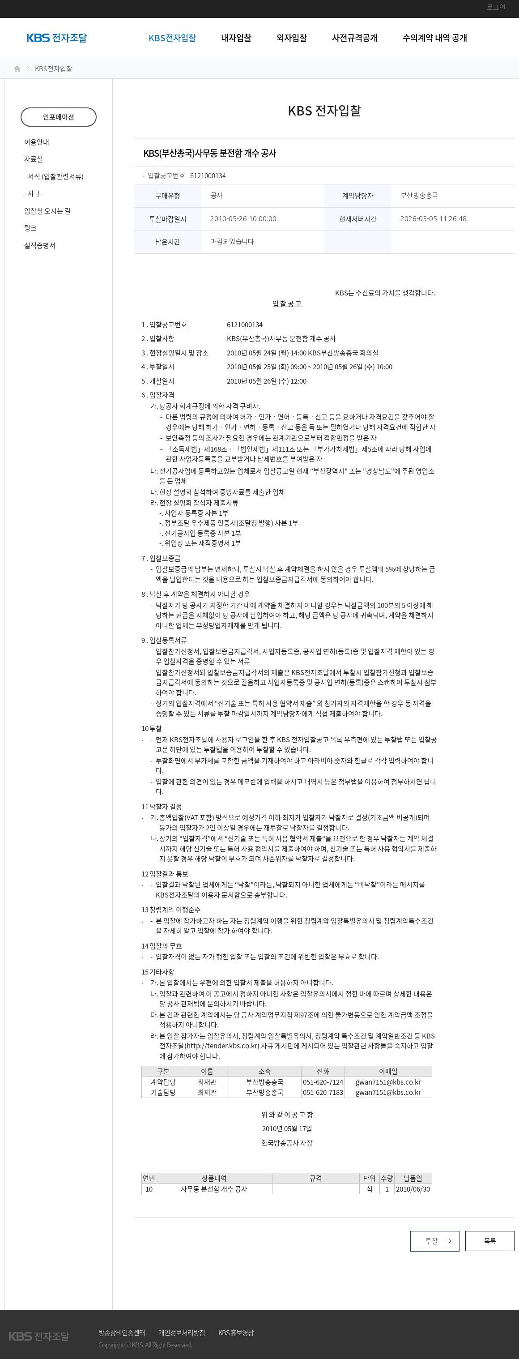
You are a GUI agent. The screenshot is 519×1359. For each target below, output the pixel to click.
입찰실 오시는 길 (47, 211)
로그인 (496, 7)
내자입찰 (236, 37)
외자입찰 (292, 37)
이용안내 (36, 142)
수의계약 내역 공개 (435, 37)
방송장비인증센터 (121, 1333)
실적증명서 (39, 245)
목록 (490, 1241)
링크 (30, 228)
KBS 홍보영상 (236, 1333)
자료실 (33, 159)
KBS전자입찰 (172, 37)
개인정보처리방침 (181, 1333)
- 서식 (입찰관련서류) (54, 176)
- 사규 (32, 193)
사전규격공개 (355, 37)
